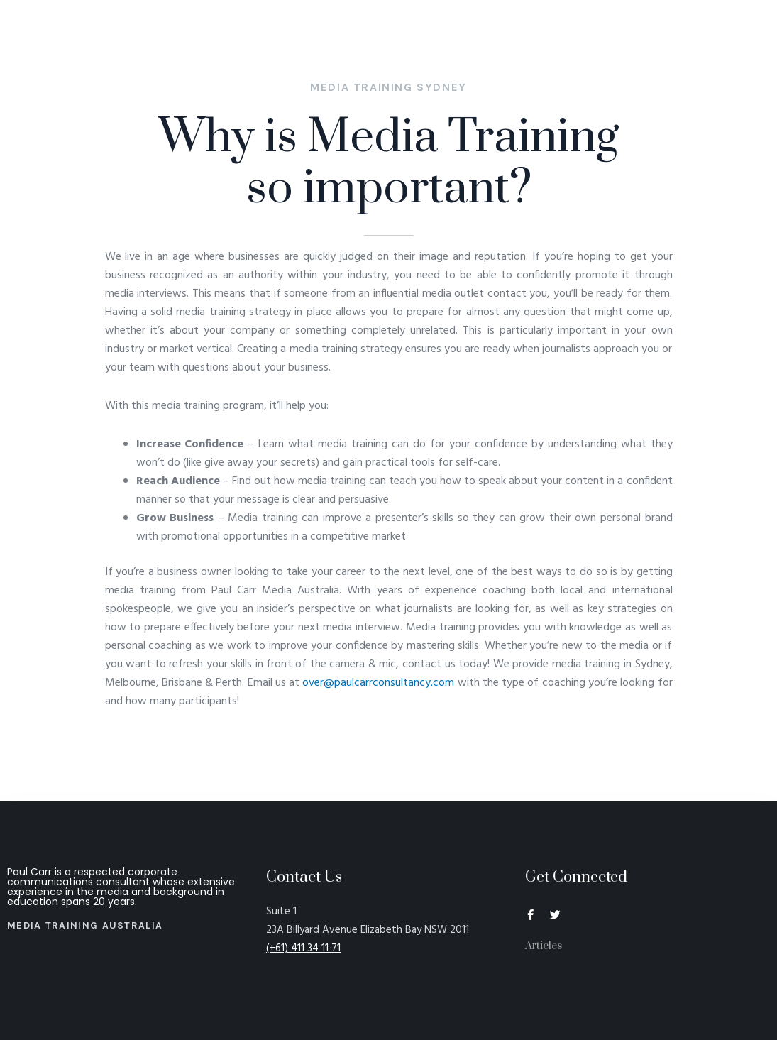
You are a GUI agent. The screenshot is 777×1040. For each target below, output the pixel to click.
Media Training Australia (84, 925)
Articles (543, 946)
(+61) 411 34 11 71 (303, 948)
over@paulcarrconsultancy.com (378, 683)
